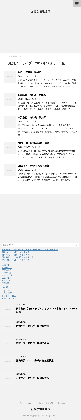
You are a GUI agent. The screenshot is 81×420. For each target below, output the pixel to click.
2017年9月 (6, 283)
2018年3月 (6, 270)
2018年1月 (6, 273)
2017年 (13, 56)
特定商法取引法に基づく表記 (55, 403)
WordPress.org (8, 298)
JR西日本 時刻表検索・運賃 (33, 165)
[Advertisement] (40, 34)
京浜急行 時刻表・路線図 (32, 117)
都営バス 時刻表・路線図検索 (16, 255)
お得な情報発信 (40, 11)
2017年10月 (7, 280)
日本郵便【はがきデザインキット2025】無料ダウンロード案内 (30, 250)
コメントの (9, 296)
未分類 (37, 76)
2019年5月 (6, 265)
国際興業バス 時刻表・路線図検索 (17, 257)
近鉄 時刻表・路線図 (29, 72)
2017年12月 (7, 275)
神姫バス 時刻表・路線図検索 (16, 260)
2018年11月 (7, 268)
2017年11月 (7, 278)
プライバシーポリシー (26, 403)
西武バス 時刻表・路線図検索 (16, 252)
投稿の (7, 293)
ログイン (6, 291)
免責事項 (40, 403)
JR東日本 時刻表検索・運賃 (33, 143)
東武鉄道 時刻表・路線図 (32, 95)
